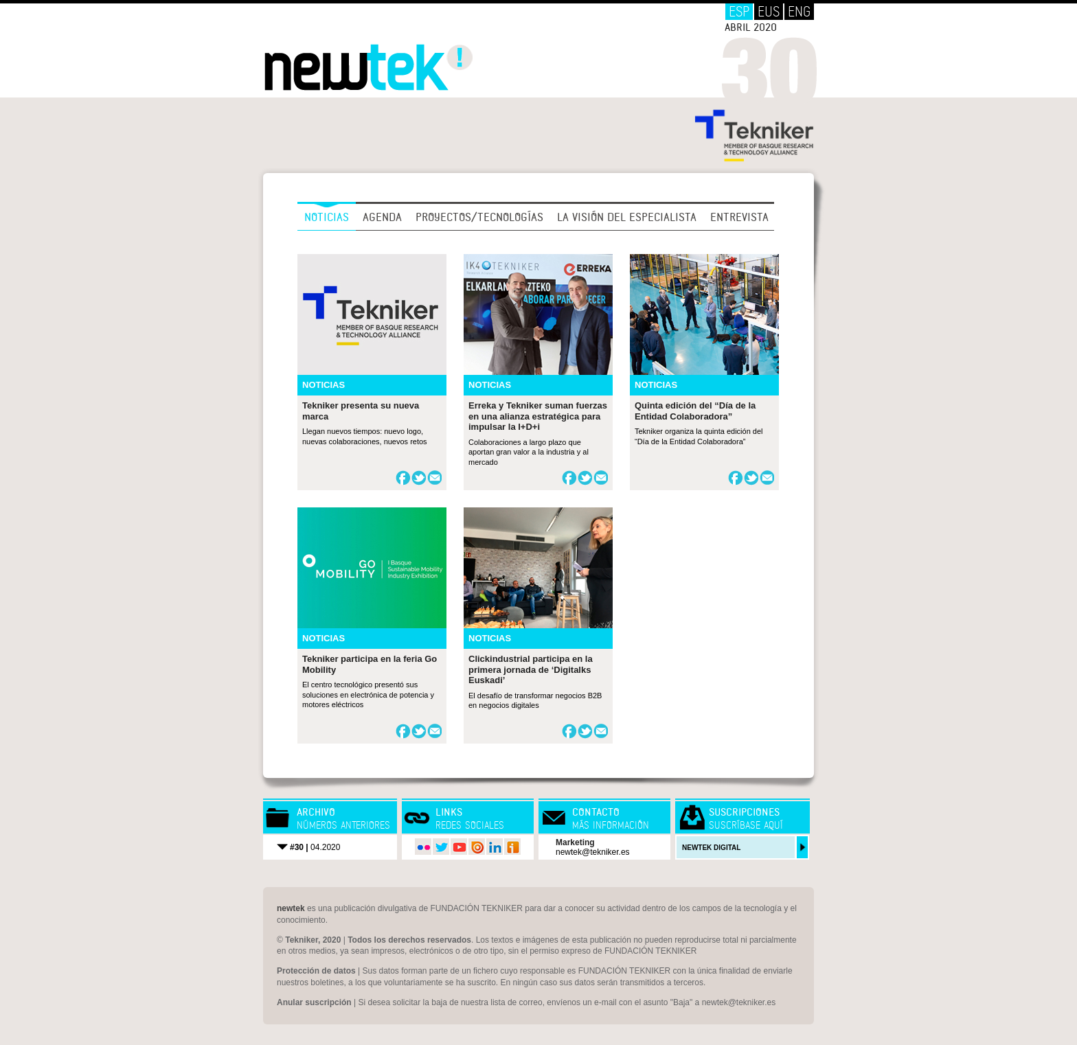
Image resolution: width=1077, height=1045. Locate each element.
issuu (476, 846)
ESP (739, 11)
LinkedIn (494, 846)
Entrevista (739, 217)
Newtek (369, 67)
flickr (423, 846)
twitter (441, 846)
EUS (769, 11)
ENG (799, 11)
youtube (459, 846)
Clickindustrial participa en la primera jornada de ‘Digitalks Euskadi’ (530, 669)
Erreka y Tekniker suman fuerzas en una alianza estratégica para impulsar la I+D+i (537, 416)
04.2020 (315, 847)
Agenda (382, 217)
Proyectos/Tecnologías (479, 217)
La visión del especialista (626, 217)
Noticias (326, 217)
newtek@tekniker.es (593, 852)
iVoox (512, 846)
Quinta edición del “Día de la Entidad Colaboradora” (695, 411)
